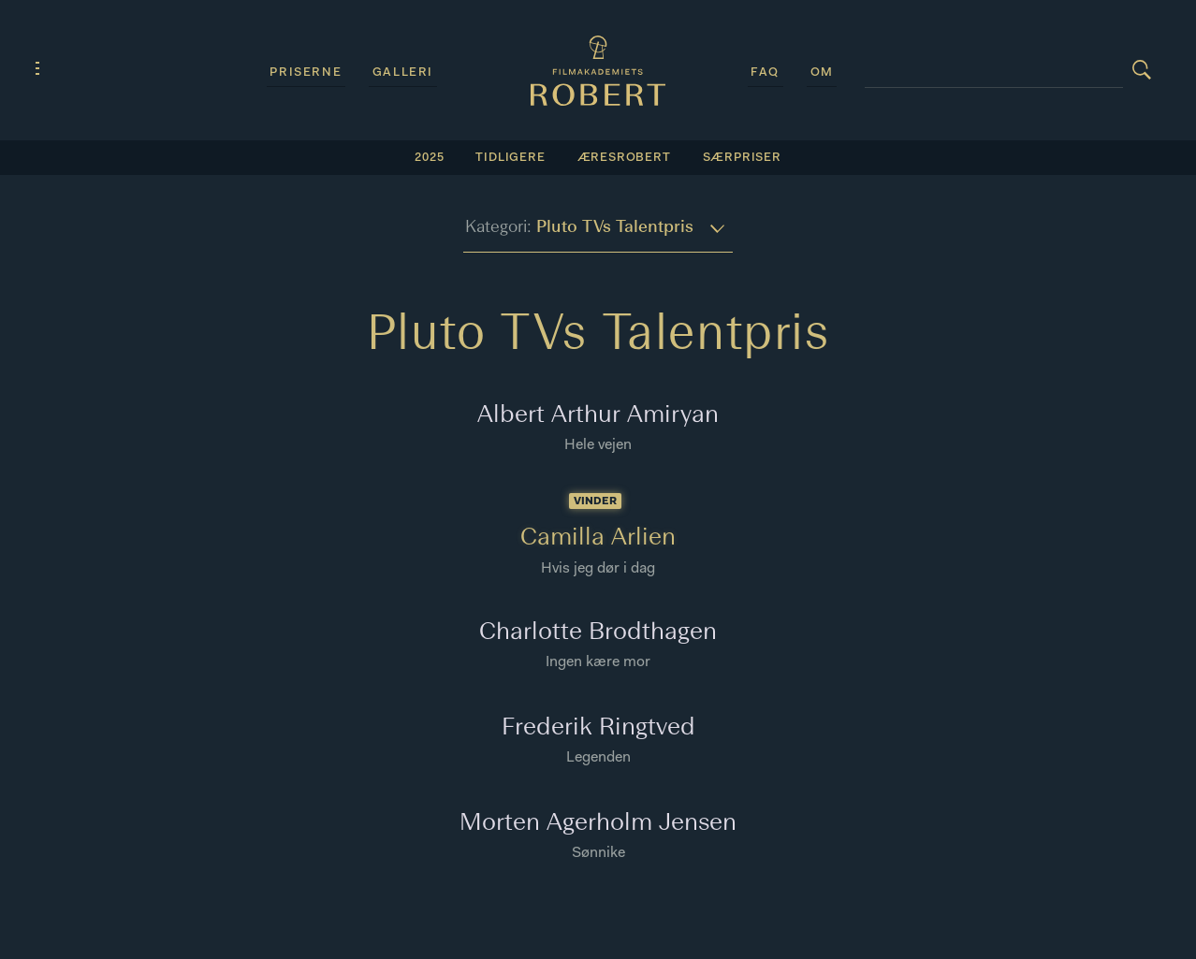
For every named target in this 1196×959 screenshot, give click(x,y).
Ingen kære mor (598, 662)
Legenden (598, 757)
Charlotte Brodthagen (598, 633)
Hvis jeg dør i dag (598, 568)
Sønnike (598, 853)
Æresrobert (624, 158)
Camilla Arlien (598, 538)
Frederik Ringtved (598, 728)
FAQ (765, 72)
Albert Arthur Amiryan (598, 416)
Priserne (306, 72)
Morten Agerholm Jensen (598, 823)
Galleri (402, 72)
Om (822, 72)
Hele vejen (598, 445)
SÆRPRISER (742, 158)
